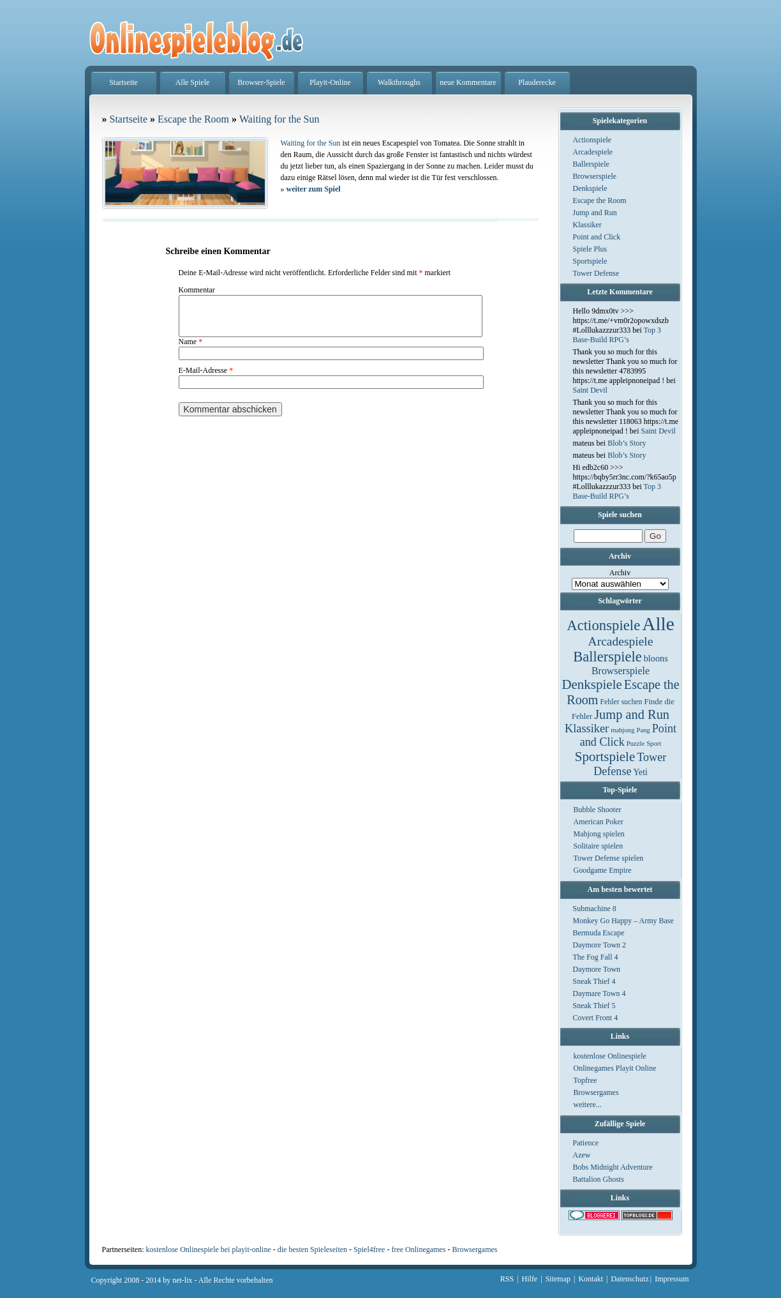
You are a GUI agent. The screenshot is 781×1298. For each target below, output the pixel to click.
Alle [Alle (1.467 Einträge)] (658, 624)
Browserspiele (595, 176)
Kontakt (590, 1278)
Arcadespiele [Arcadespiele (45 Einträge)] (620, 641)
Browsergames (596, 1092)
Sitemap (558, 1278)
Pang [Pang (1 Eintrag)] (643, 730)
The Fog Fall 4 (595, 957)
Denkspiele (590, 188)
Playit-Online (330, 82)
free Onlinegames (418, 1249)
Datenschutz (629, 1278)
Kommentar (197, 289)
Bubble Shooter (597, 809)
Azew (582, 1155)
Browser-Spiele (261, 82)
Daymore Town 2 (600, 944)
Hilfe (530, 1278)
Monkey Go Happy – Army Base (623, 920)
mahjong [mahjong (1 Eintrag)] (622, 730)
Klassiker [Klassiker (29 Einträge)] (587, 728)
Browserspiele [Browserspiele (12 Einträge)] (620, 670)
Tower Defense (596, 273)
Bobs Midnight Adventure (613, 1167)
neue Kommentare (468, 82)
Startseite (123, 82)
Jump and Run (595, 212)
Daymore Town (597, 969)
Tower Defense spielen (609, 858)
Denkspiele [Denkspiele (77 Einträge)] (591, 684)
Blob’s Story (626, 443)
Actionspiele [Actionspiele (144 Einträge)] (603, 625)
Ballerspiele (591, 164)
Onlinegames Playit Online (615, 1068)
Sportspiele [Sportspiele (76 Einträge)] (605, 756)
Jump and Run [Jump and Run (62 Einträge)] (631, 714)
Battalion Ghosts (598, 1179)
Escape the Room (600, 200)
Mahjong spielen (599, 833)
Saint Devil (590, 390)
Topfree (585, 1080)
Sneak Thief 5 (594, 1005)
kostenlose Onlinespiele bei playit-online (208, 1249)
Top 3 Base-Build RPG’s (617, 335)
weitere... (588, 1104)
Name (191, 349)
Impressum (671, 1278)
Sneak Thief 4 (594, 981)
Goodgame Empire (603, 870)
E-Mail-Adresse (206, 378)
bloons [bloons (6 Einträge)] (656, 658)
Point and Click (597, 236)
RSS (507, 1278)
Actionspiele (592, 139)
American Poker (598, 821)
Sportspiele (590, 261)
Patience (586, 1142)
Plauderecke (537, 82)
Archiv (619, 572)
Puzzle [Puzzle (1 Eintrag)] (635, 743)
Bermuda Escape (599, 932)
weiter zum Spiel (311, 189)
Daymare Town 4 (599, 993)
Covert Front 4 (595, 1017)
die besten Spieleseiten (312, 1249)
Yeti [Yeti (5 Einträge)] (641, 772)
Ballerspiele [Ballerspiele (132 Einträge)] (607, 657)
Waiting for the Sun (279, 119)
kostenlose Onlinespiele (610, 1056)
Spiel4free (369, 1249)
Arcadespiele (593, 151)
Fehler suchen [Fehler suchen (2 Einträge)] (621, 701)
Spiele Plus (590, 249)
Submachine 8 (594, 908)
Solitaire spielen (598, 845)
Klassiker (587, 224)
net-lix (182, 1280)
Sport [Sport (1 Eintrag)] (653, 743)
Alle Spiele (192, 82)
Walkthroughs (399, 82)
